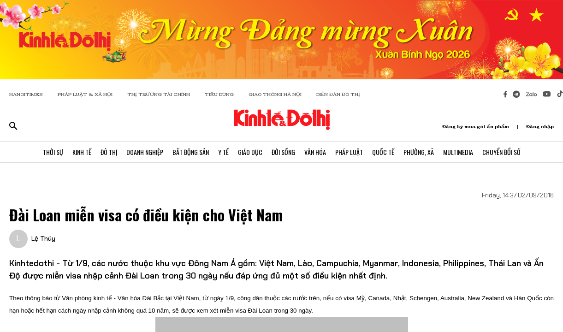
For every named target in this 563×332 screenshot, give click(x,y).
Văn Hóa (315, 152)
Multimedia (458, 152)
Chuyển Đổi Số (501, 152)
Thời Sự (53, 152)
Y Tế (223, 152)
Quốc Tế (383, 152)
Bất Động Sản (190, 152)
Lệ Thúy (43, 238)
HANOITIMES (26, 94)
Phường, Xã (418, 152)
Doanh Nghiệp (144, 152)
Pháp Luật (349, 152)
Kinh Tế (81, 152)
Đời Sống (283, 152)
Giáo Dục (250, 152)
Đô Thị (109, 152)
